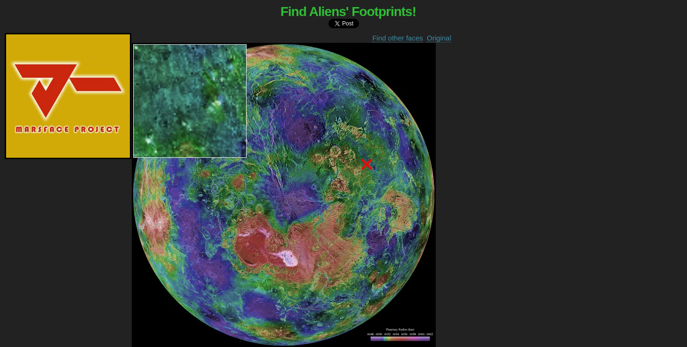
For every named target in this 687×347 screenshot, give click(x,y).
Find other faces (397, 38)
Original (439, 38)
